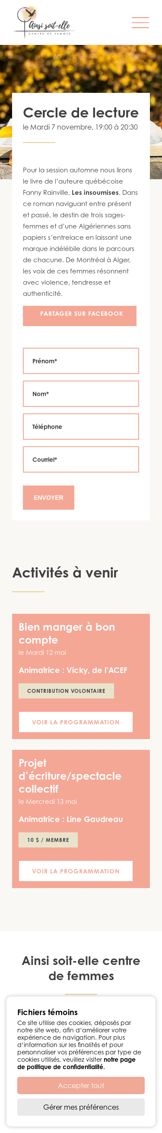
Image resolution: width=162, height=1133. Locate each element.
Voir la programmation (76, 722)
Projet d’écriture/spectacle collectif (70, 775)
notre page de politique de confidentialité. (76, 1063)
